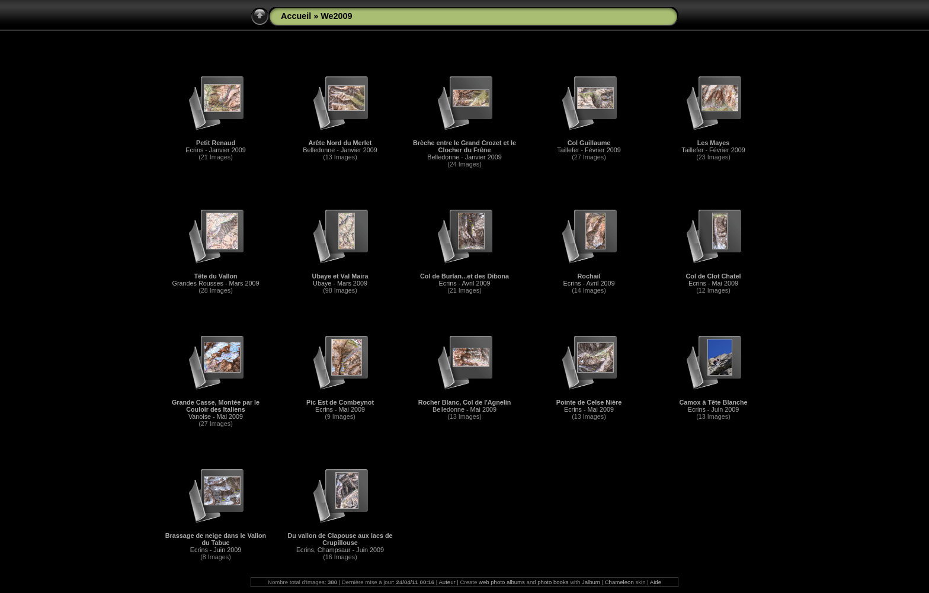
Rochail (589, 276)
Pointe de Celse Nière (589, 402)
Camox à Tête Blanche (713, 402)
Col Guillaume (589, 142)
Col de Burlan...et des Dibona (464, 276)
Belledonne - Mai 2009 (464, 409)
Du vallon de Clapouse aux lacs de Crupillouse (339, 539)
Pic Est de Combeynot (340, 402)
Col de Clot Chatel (713, 276)
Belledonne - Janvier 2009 (340, 149)
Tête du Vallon (215, 276)
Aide (655, 582)
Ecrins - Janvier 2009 (215, 149)
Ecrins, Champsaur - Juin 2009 (340, 549)
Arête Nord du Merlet (340, 142)
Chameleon (619, 582)
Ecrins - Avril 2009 (465, 283)
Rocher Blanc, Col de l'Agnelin (464, 402)
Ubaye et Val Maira (340, 276)
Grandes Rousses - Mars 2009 (215, 283)
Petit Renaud (215, 142)
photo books (552, 582)
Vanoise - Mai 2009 (215, 416)
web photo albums (502, 582)
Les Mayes (713, 142)
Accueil (296, 16)
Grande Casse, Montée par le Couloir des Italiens (216, 406)
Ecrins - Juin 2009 (713, 409)
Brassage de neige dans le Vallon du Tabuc (215, 539)
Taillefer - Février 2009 (588, 149)
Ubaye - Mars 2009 (340, 283)
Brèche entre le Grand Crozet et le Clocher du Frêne (464, 146)
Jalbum (591, 582)
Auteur (446, 582)
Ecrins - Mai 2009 (713, 283)
